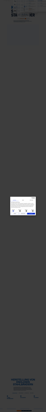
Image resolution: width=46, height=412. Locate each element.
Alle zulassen (31, 213)
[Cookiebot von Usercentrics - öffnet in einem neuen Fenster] (32, 198)
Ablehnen (15, 213)
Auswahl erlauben (23, 213)
